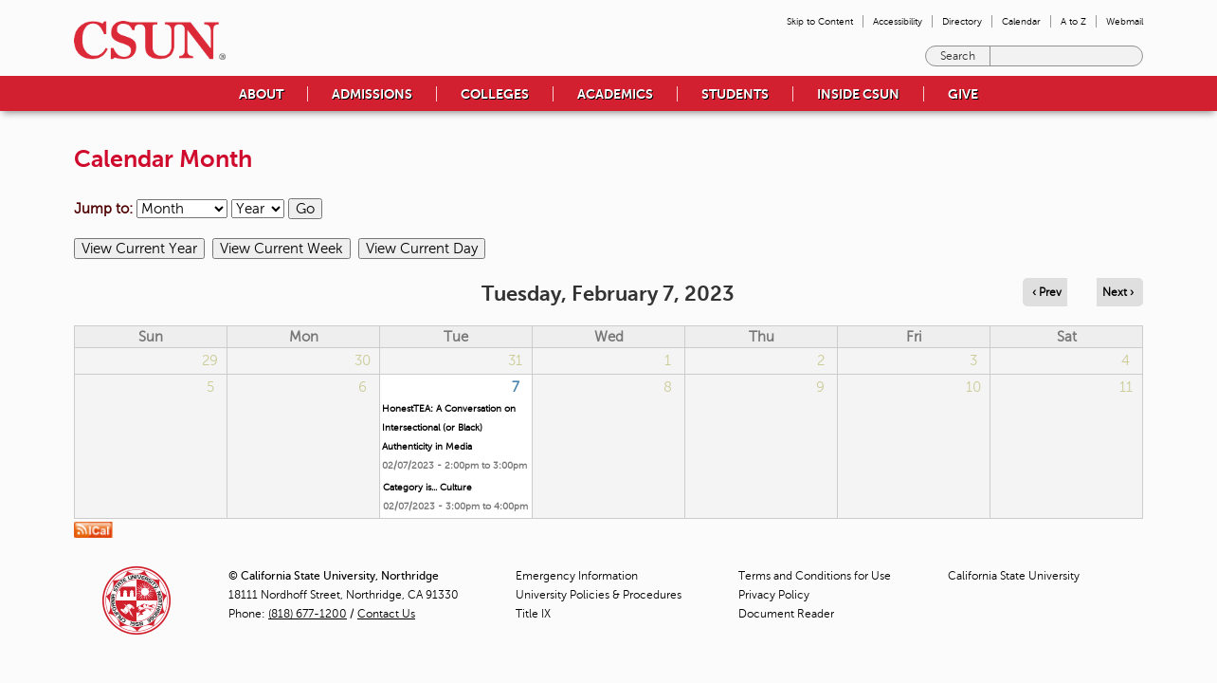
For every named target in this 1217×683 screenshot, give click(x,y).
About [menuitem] (261, 94)
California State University (1014, 575)
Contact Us (386, 613)
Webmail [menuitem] (1124, 21)
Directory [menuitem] (962, 21)
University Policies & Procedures (598, 594)
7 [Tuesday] (515, 387)
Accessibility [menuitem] (897, 21)
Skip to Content (820, 21)
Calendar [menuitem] (1021, 21)
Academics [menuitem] (615, 94)
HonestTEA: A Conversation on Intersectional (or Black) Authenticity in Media (449, 427)
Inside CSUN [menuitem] (858, 94)
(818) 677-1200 (307, 613)
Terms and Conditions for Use (814, 575)
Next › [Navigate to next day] (1118, 292)
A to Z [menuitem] (1073, 21)
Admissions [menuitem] (372, 94)
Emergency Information (577, 575)
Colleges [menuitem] (495, 94)
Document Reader (786, 613)
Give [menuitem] (963, 94)
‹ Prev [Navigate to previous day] (1047, 292)
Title (533, 613)
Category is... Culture (427, 487)
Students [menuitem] (735, 94)
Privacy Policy (773, 594)
